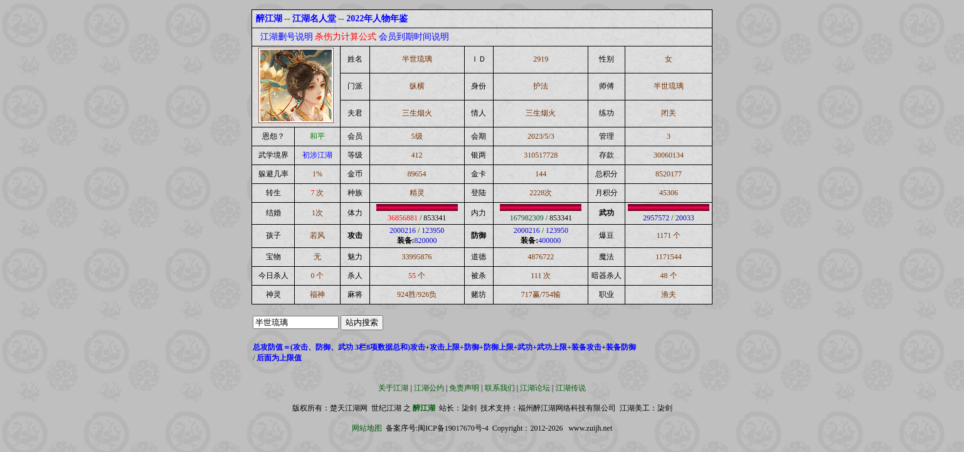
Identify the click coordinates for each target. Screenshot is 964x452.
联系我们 (500, 388)
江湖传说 (571, 388)
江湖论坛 (535, 388)
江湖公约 (429, 388)
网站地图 (367, 428)
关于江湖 (393, 388)
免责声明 (464, 388)
